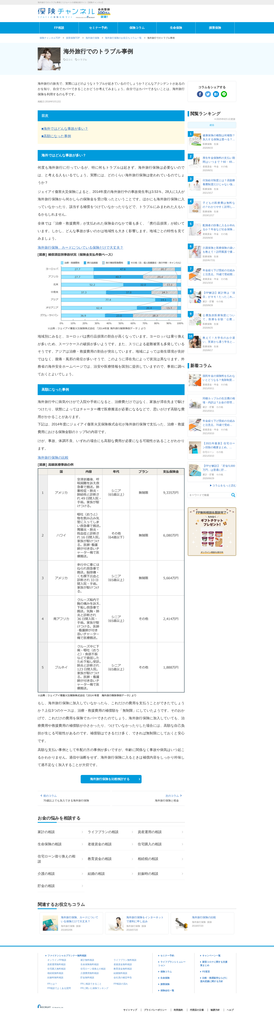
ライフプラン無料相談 (125, 960)
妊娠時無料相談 (55, 977)
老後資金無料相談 (123, 964)
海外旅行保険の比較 (53, 458)
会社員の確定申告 (123, 977)
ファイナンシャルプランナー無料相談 (67, 955)
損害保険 (215, 27)
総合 (212, 125)
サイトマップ (130, 1010)
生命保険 (176, 27)
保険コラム (137, 27)
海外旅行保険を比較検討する (110, 779)
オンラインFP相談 (56, 960)
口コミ (69, 60)
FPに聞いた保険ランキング (94, 988)
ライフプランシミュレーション (172, 964)
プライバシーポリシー (155, 1010)
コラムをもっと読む (224, 485)
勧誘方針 (215, 1010)
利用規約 (178, 1010)
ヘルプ (230, 1010)
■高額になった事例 (56, 136)
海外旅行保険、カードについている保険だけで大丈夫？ (80, 247)
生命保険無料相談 (89, 964)
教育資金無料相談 (123, 968)
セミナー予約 (98, 27)
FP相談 (59, 27)
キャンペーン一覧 (211, 955)
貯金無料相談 (87, 977)
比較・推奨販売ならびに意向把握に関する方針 (213, 980)
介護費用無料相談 (89, 973)
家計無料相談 (87, 960)
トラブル (82, 60)
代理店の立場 (197, 1010)
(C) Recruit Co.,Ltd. (51, 1008)
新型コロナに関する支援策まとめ (213, 964)
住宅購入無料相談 (56, 968)
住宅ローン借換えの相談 (93, 968)
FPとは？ (52, 984)
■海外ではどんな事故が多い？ (64, 129)
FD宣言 (206, 971)
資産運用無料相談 (56, 964)
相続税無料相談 (55, 973)
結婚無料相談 (120, 973)
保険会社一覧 (167, 990)
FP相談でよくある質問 (59, 988)
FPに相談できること (91, 984)
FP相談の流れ (121, 984)
